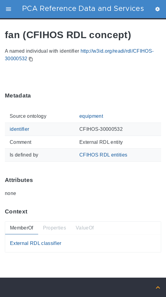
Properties (54, 227)
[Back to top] (158, 287)
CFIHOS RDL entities (103, 154)
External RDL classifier (35, 243)
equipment (91, 116)
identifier (19, 129)
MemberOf (21, 227)
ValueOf (85, 227)
